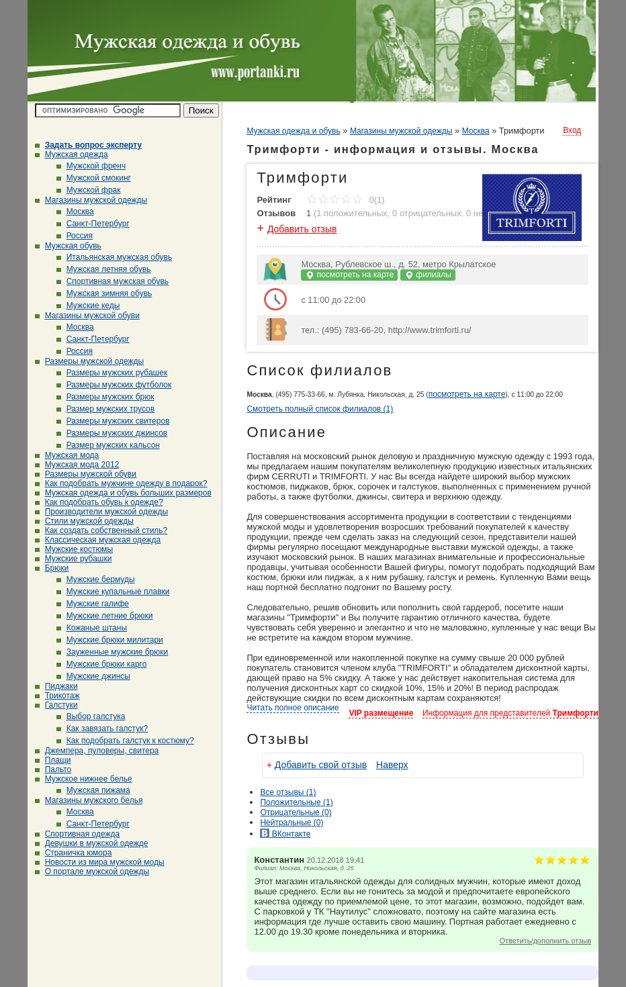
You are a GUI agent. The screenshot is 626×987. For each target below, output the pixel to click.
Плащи (53, 760)
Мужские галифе (92, 603)
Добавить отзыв (302, 229)
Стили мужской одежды (84, 521)
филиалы (427, 275)
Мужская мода (67, 455)
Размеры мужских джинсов (112, 433)
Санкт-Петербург (93, 223)
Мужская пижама (93, 790)
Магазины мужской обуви (87, 315)
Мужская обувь (68, 245)
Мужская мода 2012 (77, 464)
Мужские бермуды (95, 579)
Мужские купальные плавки (113, 591)
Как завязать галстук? (102, 728)
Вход (572, 130)
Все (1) (288, 792)
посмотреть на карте (349, 275)
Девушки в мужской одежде (91, 843)
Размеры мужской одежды (89, 361)
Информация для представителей (510, 713)
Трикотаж (57, 695)
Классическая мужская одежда (98, 540)
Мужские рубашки (73, 558)
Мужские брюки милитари (109, 640)
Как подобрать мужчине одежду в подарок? (121, 483)
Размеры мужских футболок (114, 384)
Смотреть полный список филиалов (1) (320, 409)
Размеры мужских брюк (105, 397)
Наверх (392, 764)
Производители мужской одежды (101, 511)
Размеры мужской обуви (85, 474)
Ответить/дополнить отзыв (545, 941)
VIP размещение (381, 713)
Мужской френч (91, 166)
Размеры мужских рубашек (112, 372)
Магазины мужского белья (89, 800)
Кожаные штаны (91, 627)
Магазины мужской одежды (91, 200)
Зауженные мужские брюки (112, 652)
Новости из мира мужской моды (100, 862)
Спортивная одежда (77, 834)
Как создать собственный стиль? (101, 530)
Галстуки (56, 705)
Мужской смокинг (93, 178)
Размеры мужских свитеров (113, 421)
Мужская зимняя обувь (104, 293)
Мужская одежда (71, 154)
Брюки (52, 568)
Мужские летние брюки (104, 615)
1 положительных (352, 213)
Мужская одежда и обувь (293, 131)
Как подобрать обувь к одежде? (99, 502)
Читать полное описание (293, 707)
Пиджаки (56, 686)
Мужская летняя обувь (103, 269)
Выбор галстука (91, 716)
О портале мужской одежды (92, 871)
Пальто (53, 769)
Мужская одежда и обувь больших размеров (123, 493)
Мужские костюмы (74, 549)
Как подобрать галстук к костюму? (125, 740)
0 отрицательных (426, 213)
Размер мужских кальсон (108, 445)
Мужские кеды (88, 305)
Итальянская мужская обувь (114, 257)
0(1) (345, 200)
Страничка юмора (73, 852)
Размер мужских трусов (105, 409)
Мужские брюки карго (101, 664)
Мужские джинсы (93, 676)
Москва (75, 211)
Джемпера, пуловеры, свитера (97, 750)
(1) (296, 802)
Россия (74, 235)
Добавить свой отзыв (321, 764)
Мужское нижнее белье (83, 779)
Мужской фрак (88, 190)
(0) (295, 812)
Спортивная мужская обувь (112, 281)
